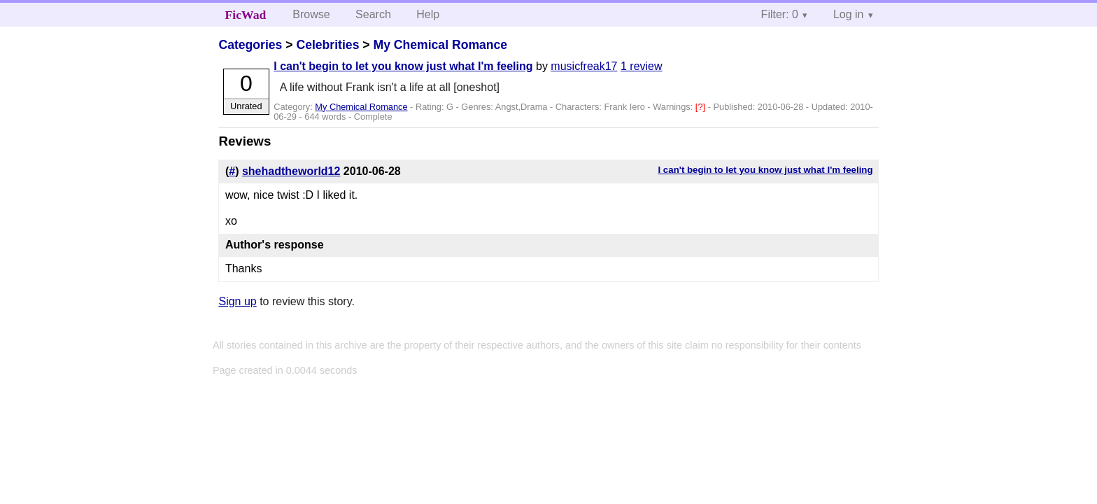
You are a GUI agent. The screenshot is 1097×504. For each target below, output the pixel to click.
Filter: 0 (779, 14)
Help (427, 14)
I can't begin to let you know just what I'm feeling (403, 66)
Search (373, 14)
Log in (848, 14)
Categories (250, 45)
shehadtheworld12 (291, 171)
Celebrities (327, 45)
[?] (701, 107)
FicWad (246, 15)
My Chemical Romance (440, 45)
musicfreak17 (584, 66)
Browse (311, 14)
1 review (642, 66)
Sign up (237, 301)
